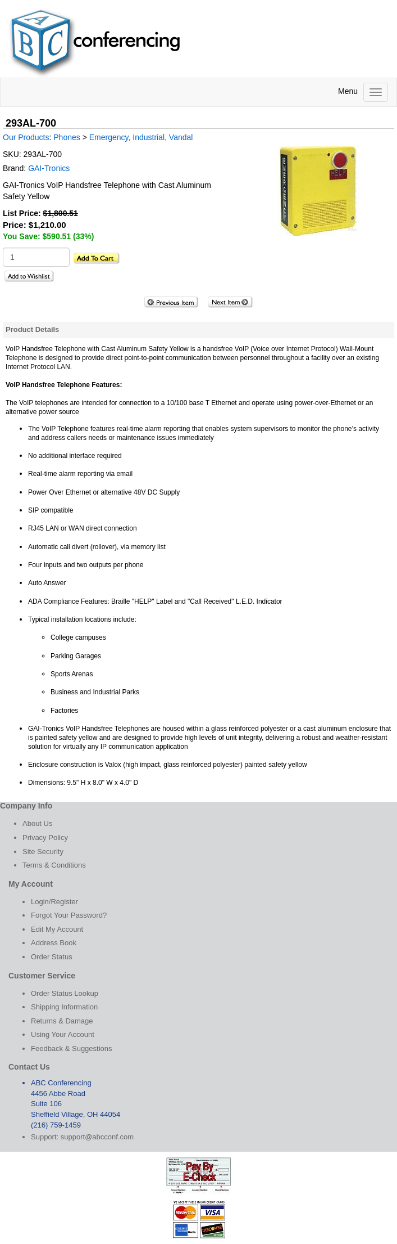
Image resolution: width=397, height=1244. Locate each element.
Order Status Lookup (64, 993)
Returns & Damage (62, 1021)
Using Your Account (62, 1034)
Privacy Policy (45, 837)
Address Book (53, 942)
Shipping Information (64, 1007)
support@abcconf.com (97, 1137)
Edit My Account (57, 929)
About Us (37, 823)
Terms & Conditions (54, 865)
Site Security (42, 851)
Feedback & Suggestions (71, 1048)
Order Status (51, 957)
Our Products (26, 137)
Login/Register (54, 901)
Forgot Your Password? (69, 915)
